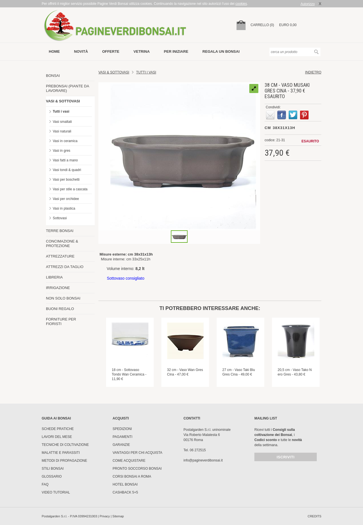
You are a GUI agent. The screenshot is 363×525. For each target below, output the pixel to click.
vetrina (142, 51)
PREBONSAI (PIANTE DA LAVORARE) (67, 88)
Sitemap (118, 516)
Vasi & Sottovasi (113, 72)
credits (314, 516)
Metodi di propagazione (64, 461)
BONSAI (53, 75)
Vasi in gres (61, 151)
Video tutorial (56, 492)
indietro (313, 72)
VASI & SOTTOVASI (63, 101)
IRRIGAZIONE (58, 288)
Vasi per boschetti (66, 180)
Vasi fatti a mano (65, 160)
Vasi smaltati (62, 122)
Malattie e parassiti (61, 453)
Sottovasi (60, 218)
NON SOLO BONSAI (63, 298)
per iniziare (176, 51)
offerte (110, 51)
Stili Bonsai (53, 469)
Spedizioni (122, 429)
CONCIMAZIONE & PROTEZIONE (62, 243)
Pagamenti (122, 437)
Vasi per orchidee (66, 199)
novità (81, 51)
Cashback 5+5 (125, 492)
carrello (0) (262, 25)
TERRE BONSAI (59, 231)
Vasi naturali (62, 131)
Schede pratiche (58, 429)
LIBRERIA (54, 277)
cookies (241, 4)
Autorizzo (308, 4)
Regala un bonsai (221, 51)
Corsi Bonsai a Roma (132, 476)
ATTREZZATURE (60, 256)
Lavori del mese (57, 437)
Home (54, 51)
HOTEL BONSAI (125, 484)
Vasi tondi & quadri (67, 170)
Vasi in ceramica (65, 141)
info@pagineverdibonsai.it (203, 460)
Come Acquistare (129, 461)
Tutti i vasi (61, 111)
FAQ (45, 484)
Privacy (105, 516)
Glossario (52, 476)
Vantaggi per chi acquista (137, 453)
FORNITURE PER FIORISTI (61, 321)
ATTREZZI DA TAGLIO (64, 267)
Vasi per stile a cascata (70, 189)
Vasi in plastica (64, 208)
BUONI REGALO (60, 309)
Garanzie (121, 445)
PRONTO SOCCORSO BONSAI (137, 469)
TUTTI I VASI (146, 72)
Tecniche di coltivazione (65, 445)
